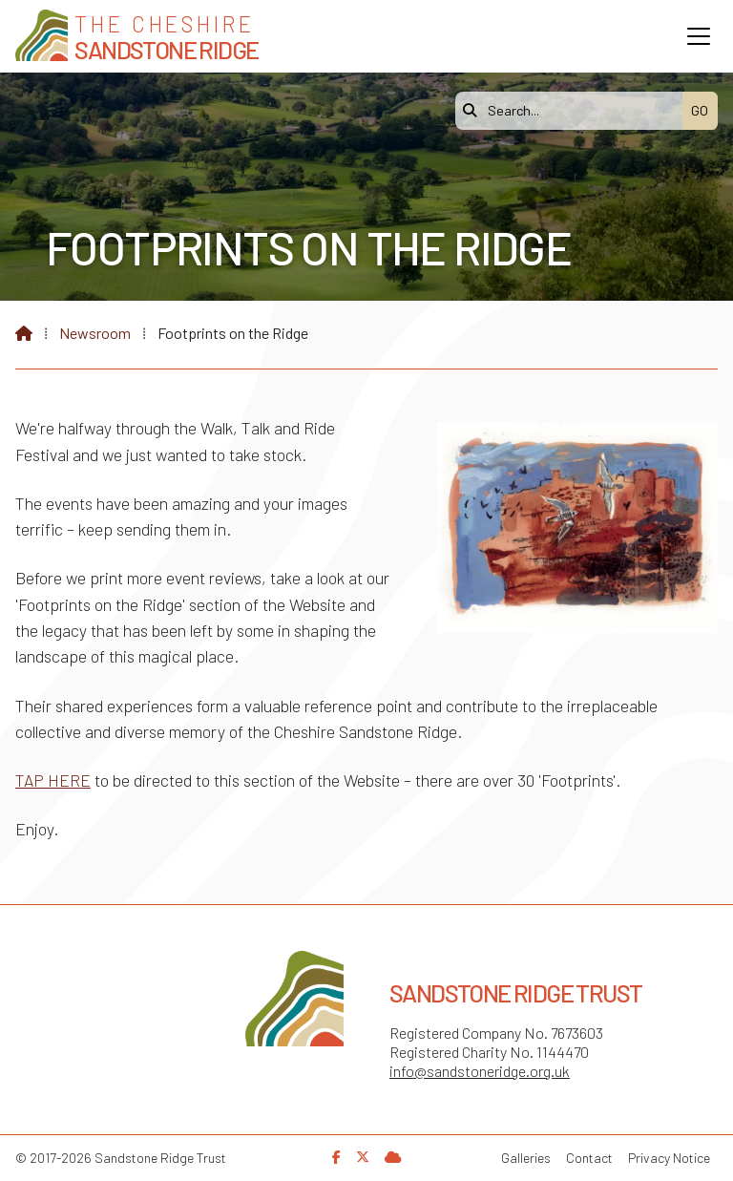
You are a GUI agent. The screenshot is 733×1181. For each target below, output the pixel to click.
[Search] (573, 111)
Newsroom (95, 333)
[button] (699, 36)
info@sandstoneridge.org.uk (479, 1071)
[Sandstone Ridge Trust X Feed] (362, 1157)
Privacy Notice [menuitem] (669, 1157)
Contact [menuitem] (589, 1157)
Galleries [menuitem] (526, 1157)
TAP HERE (53, 780)
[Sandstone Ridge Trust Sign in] (393, 1157)
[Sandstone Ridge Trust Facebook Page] (336, 1157)
